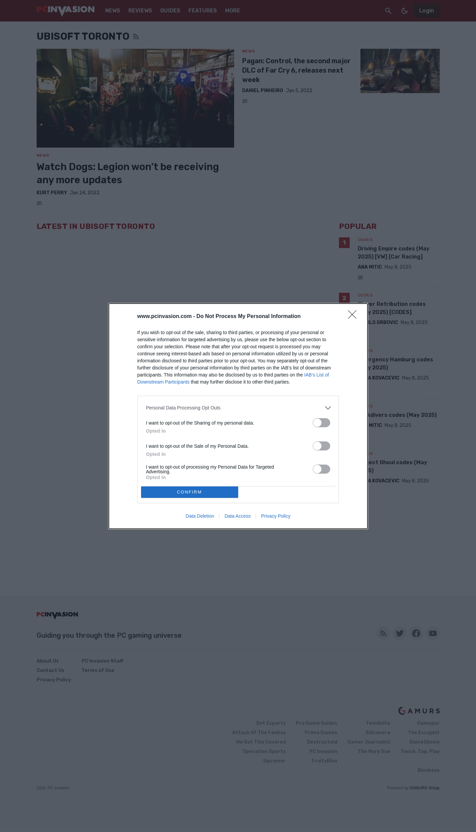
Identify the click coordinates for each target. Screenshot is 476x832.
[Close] (354, 316)
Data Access (237, 516)
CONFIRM (189, 491)
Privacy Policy (275, 516)
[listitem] (238, 407)
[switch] (321, 422)
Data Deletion (200, 516)
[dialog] (238, 416)
